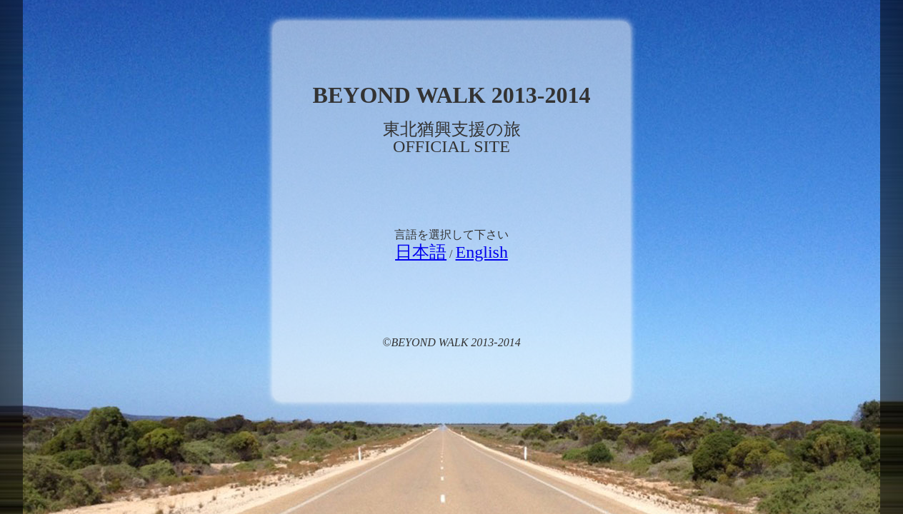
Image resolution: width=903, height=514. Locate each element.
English (482, 252)
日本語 (420, 252)
